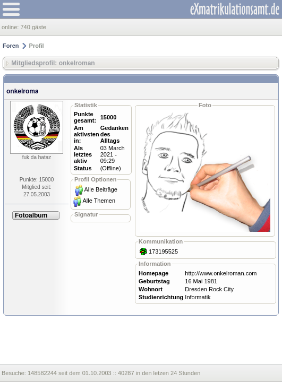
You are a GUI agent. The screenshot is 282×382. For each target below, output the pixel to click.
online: (11, 27)
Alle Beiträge (100, 189)
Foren (11, 45)
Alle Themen (98, 200)
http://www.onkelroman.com (221, 273)
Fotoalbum (31, 215)
